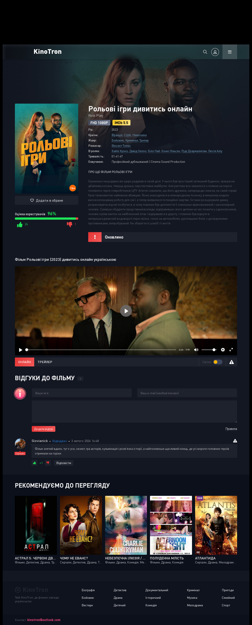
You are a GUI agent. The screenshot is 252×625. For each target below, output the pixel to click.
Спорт (226, 605)
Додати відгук (43, 429)
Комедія (151, 605)
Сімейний (228, 597)
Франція (117, 135)
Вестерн (87, 605)
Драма (118, 597)
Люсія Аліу (215, 151)
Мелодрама (195, 605)
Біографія (88, 590)
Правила (231, 428)
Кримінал (131, 140)
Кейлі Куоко (120, 151)
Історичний (153, 597)
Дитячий (120, 605)
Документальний (156, 590)
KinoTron (48, 51)
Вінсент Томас (121, 145)
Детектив (120, 590)
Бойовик (118, 140)
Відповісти (63, 463)
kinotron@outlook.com (43, 620)
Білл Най (154, 151)
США (127, 135)
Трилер (144, 140)
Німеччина (139, 135)
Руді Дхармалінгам (194, 151)
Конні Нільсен (170, 151)
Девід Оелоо (137, 151)
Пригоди (228, 590)
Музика (192, 597)
